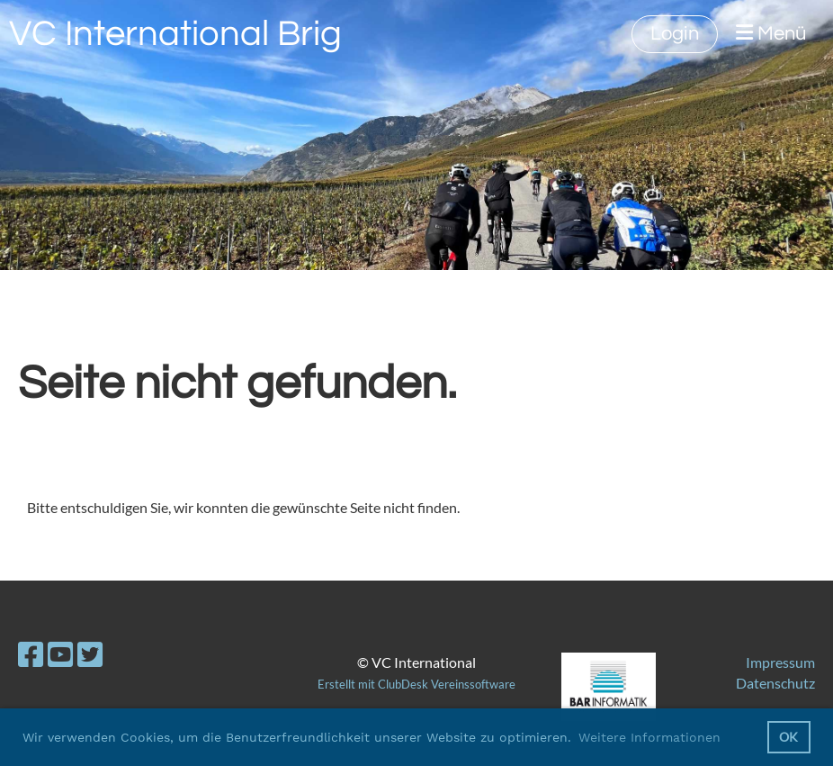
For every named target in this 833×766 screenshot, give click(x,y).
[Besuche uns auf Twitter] (90, 653)
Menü (771, 33)
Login (674, 33)
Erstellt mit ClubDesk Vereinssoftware (416, 684)
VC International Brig (175, 33)
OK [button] (788, 736)
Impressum (780, 662)
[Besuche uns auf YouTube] (60, 653)
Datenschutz (775, 682)
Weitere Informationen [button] (649, 737)
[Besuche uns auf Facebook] (30, 653)
